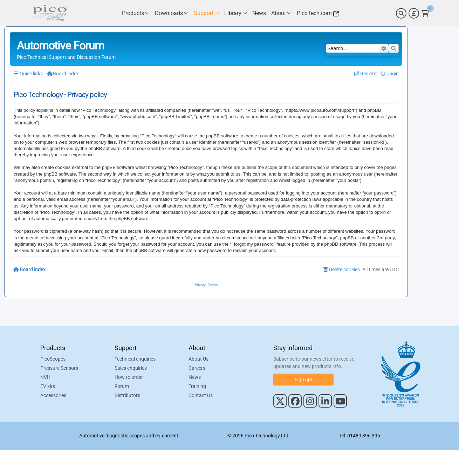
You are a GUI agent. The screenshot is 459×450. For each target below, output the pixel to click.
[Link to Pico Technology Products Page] (136, 13)
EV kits (47, 386)
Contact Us (201, 395)
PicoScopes (53, 359)
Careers (197, 368)
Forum (122, 386)
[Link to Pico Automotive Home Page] (49, 13)
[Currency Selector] (414, 13)
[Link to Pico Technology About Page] (281, 13)
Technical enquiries (135, 359)
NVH (45, 377)
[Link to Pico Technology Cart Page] (425, 13)
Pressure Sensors (59, 368)
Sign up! (303, 379)
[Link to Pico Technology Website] (317, 13)
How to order (129, 377)
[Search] (401, 13)
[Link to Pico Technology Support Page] (206, 13)
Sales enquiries (131, 368)
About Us (198, 359)
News (195, 377)
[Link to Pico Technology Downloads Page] (172, 13)
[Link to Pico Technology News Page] (259, 13)
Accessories (53, 395)
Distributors (127, 395)
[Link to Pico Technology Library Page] (235, 13)
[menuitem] (390, 73)
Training (197, 386)
